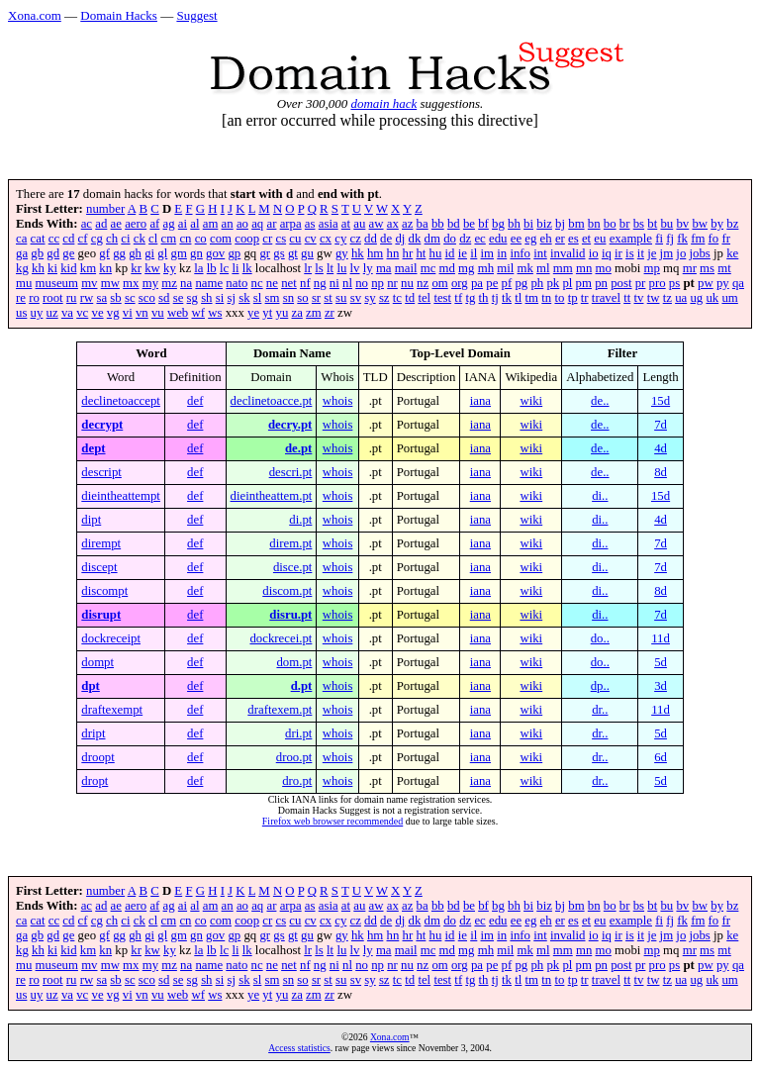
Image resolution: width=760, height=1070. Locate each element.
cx (326, 238)
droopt (97, 757)
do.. (600, 638)
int (540, 253)
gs (278, 253)
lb (212, 268)
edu (498, 238)
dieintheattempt (120, 496)
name (209, 283)
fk (682, 238)
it (640, 253)
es (573, 238)
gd (53, 253)
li (235, 268)
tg (470, 298)
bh (514, 224)
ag (169, 224)
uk (712, 298)
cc (53, 238)
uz (52, 313)
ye (253, 313)
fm (698, 238)
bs (638, 224)
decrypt (102, 425)
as (310, 224)
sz (384, 298)
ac (86, 224)
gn (196, 253)
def (195, 401)
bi (528, 224)
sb (115, 298)
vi (128, 313)
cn (185, 238)
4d (660, 448)
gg (119, 253)
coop (247, 238)
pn (601, 283)
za (297, 313)
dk (415, 238)
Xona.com (34, 15)
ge (68, 253)
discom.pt (287, 591)
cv (311, 238)
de (386, 238)
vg (113, 313)
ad (101, 224)
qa (738, 283)
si (220, 298)
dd (370, 238)
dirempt (101, 543)
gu (307, 253)
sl (257, 298)
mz (169, 283)
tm (532, 298)
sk (243, 298)
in (502, 253)
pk (552, 283)
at (345, 224)
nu (407, 283)
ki (52, 268)
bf (483, 224)
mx (131, 283)
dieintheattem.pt (272, 496)
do (449, 238)
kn (105, 268)
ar (271, 224)
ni (334, 283)
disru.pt (290, 615)
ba (422, 224)
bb (437, 224)
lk (247, 268)
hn (393, 253)
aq (257, 224)
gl (162, 253)
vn (142, 313)
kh (38, 268)
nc (257, 283)
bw (700, 224)
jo (681, 253)
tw (653, 298)
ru (71, 298)
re (21, 298)
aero (135, 224)
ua (681, 298)
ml (543, 268)
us (21, 313)
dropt (94, 781)
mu (24, 283)
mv (89, 283)
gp (234, 253)
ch (112, 238)
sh (206, 298)
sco (147, 298)
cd (68, 238)
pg (521, 283)
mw (110, 283)
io (594, 253)
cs (280, 238)
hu (435, 253)
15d (660, 401)
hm (375, 253)
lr (308, 268)
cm (169, 238)
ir (618, 253)
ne (272, 283)
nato (236, 283)
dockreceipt (111, 638)
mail (406, 268)
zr (329, 313)
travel (606, 298)
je (651, 253)
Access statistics (299, 1047)
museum (57, 283)
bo (610, 224)
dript (93, 733)
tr (585, 298)
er (560, 238)
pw (705, 283)
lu (341, 268)
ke (732, 253)
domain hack (383, 103)
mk (525, 268)
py (722, 283)
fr (725, 238)
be (469, 224)
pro (657, 283)
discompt (104, 591)
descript (101, 472)
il (473, 253)
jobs (700, 253)
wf (198, 313)
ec (479, 238)
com (221, 238)
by (717, 224)
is (629, 253)
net (289, 283)
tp (573, 298)
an (228, 224)
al (194, 224)
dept (93, 448)
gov (215, 253)
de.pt (298, 448)
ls (319, 268)
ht (421, 253)
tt (626, 298)
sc (130, 298)
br (624, 224)
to (559, 298)
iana (480, 401)
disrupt (101, 615)
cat (38, 238)
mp (652, 268)
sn (288, 298)
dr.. (600, 710)
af (154, 224)
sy (369, 298)
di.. (600, 496)
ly (368, 268)
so (302, 298)
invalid (568, 253)
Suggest (196, 15)
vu (157, 313)
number (105, 209)
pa (477, 283)
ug (696, 298)
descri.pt (291, 472)
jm (667, 253)
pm (584, 283)
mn (584, 268)
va (67, 313)
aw (376, 224)
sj (231, 298)
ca (21, 238)
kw (152, 268)
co (201, 238)
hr (408, 253)
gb (37, 253)
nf (305, 283)
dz (465, 238)
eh (546, 238)
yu (282, 313)
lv (355, 268)
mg (466, 268)
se (178, 298)
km (88, 268)
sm (272, 298)
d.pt (302, 686)
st (328, 298)
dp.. (600, 686)
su (340, 298)
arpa (291, 224)
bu (666, 224)
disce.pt (292, 567)
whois (338, 401)
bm (576, 224)
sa (101, 298)
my (150, 283)
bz (732, 224)
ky (169, 268)
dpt (90, 686)
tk (507, 298)
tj (495, 298)
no (361, 283)
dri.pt (298, 733)
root (53, 298)
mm (563, 268)
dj (400, 238)
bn (594, 224)
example (631, 238)
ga (22, 253)
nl (347, 283)
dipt (91, 520)
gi (149, 253)
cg (97, 238)
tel (424, 298)
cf (83, 238)
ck (139, 238)
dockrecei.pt (280, 638)
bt (652, 224)
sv (355, 298)
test (442, 298)
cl (152, 238)
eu (600, 238)
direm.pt (290, 543)
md (447, 268)
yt (267, 313)
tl (518, 298)
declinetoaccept (120, 401)
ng (320, 283)
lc (224, 268)
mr (690, 268)
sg (192, 298)
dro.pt (297, 781)
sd (163, 298)
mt (724, 268)
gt (293, 253)
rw (87, 298)
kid (68, 268)
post (621, 283)
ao (242, 224)
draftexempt (111, 710)
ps (674, 283)
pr (640, 283)
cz (355, 238)
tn (546, 298)
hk (357, 253)
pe (492, 283)
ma (384, 268)
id (450, 253)
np (377, 283)
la (198, 268)
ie (462, 253)
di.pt (300, 520)
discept (99, 567)
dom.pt (294, 662)
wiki (531, 401)
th (484, 298)
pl (567, 283)
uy (37, 313)
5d (660, 662)
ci (125, 238)
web (177, 313)
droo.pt (294, 757)
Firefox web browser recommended (332, 821)
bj (560, 224)
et (586, 238)
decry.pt (290, 425)
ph (536, 283)
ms (707, 268)
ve (97, 313)
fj (670, 238)
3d (660, 686)
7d (660, 425)
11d (660, 638)
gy (341, 253)
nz (422, 283)
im (488, 253)
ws (215, 313)
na (186, 283)
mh (486, 268)
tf (458, 298)
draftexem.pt (279, 710)
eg (530, 238)
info (520, 253)
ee (516, 238)
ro (34, 298)
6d (660, 757)
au (359, 224)
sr (316, 298)
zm (314, 313)
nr (392, 283)
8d (660, 472)
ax (393, 224)
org (459, 283)
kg (22, 268)
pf (507, 283)
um (729, 298)
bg (498, 224)
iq (607, 253)
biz (544, 224)
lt (330, 268)
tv (639, 298)
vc (82, 313)
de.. (600, 401)
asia (328, 224)
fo (714, 238)
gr (264, 253)
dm (432, 238)
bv (682, 224)
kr (136, 268)
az (407, 224)
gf (104, 253)
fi (659, 238)
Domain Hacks (118, 15)
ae (116, 224)
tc (397, 298)
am (211, 224)
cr (267, 238)
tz (667, 298)
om (439, 283)
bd (453, 224)
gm (179, 253)
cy (340, 238)
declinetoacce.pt (272, 401)
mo (603, 268)
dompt (97, 662)
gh (135, 253)
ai (182, 224)
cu (295, 238)
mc (428, 268)
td (410, 298)
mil (505, 268)
